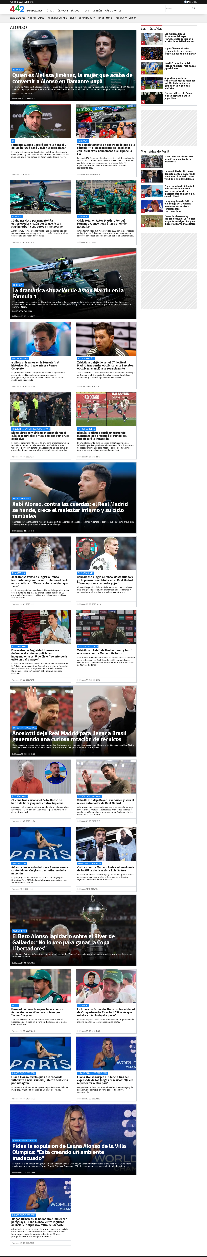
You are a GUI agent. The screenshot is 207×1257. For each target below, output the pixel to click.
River (73, 18)
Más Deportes (113, 10)
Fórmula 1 (62, 10)
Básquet (75, 10)
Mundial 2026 (35, 10)
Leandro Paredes (57, 18)
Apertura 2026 (87, 18)
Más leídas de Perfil (155, 151)
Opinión (97, 10)
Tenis (86, 10)
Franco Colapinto (125, 18)
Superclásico (36, 18)
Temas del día (17, 18)
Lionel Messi (105, 18)
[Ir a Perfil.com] (190, 2)
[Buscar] (178, 8)
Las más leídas (151, 29)
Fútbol (49, 10)
